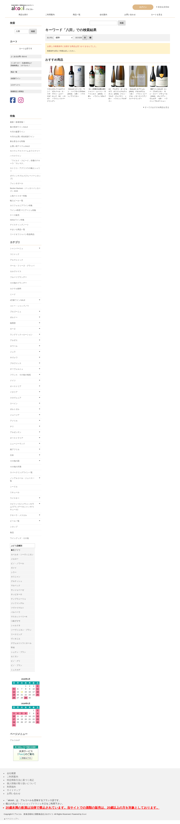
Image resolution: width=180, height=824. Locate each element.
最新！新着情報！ (17, 122)
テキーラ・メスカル (18, 515)
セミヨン (14, 656)
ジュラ (13, 352)
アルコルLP (15, 740)
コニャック (14, 254)
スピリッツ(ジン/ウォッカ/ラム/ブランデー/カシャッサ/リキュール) (22, 507)
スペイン (14, 403)
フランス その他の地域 (20, 375)
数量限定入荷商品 (17, 91)
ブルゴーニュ (15, 311)
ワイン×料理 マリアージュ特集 (23, 210)
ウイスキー (14, 498)
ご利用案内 (50, 14)
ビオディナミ (15, 85)
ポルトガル (14, 409)
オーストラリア (16, 438)
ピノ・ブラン (16, 665)
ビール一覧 (14, 521)
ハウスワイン (15, 156)
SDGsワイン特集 (17, 220)
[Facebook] (13, 100)
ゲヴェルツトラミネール (21, 643)
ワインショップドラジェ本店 (31, 803)
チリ (12, 426)
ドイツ (13, 380)
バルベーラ (15, 612)
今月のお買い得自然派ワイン (22, 136)
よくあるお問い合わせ (19, 56)
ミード (13, 294)
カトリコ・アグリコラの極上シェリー (25, 169)
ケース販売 (14, 215)
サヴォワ (14, 357)
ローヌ (13, 329)
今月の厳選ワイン (17, 132)
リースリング (16, 634)
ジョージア (14, 415)
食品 (12, 532)
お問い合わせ (130, 14)
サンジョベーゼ (17, 590)
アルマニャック (16, 260)
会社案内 (103, 14)
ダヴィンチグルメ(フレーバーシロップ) (25, 177)
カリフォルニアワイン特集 (21, 205)
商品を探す (23, 14)
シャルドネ (15, 625)
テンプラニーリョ (18, 599)
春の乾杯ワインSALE (19, 127)
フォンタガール (16, 183)
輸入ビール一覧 (16, 201)
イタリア (14, 392)
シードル (14, 487)
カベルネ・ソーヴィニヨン (22, 554)
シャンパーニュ (16, 248)
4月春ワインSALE (17, 300)
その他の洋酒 (15, 467)
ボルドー (14, 317)
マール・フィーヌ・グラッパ (22, 266)
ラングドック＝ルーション (21, 334)
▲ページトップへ (11, 819)
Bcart (84, 814)
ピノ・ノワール (17, 563)
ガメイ (13, 568)
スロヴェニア (15, 398)
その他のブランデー (18, 283)
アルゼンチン (15, 432)
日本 (12, 455)
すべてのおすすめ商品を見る (157, 107)
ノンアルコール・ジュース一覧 (22, 479)
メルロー (14, 559)
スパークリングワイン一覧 (21, 472)
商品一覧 (76, 14)
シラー (13, 572)
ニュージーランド (17, 444)
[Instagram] (21, 100)
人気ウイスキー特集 (18, 196)
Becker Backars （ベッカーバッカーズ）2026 (25, 189)
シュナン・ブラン (18, 652)
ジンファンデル (17, 603)
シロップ (14, 527)
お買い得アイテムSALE (20, 146)
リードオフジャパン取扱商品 (22, 234)
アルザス (14, 340)
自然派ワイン (15, 78)
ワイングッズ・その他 (19, 538)
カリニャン (15, 577)
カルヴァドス (15, 271)
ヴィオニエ (15, 639)
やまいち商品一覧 (17, 229)
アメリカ (14, 421)
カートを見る (156, 14)
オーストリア (15, 386)
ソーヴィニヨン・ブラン (21, 630)
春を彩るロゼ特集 (17, 141)
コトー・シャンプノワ (19, 306)
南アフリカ (14, 449)
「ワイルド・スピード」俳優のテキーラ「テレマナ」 (25, 161)
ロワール (14, 346)
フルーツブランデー (18, 277)
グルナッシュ (16, 581)
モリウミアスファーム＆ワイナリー (25, 151)
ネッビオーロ (16, 594)
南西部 (13, 323)
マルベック (15, 585)
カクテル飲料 (15, 289)
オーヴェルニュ (16, 369)
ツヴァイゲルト (17, 608)
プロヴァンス (15, 363)
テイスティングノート (19, 225)
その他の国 (14, 461)
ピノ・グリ (15, 661)
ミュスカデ (15, 670)
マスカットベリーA (19, 617)
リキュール (14, 492)
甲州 (13, 647)
